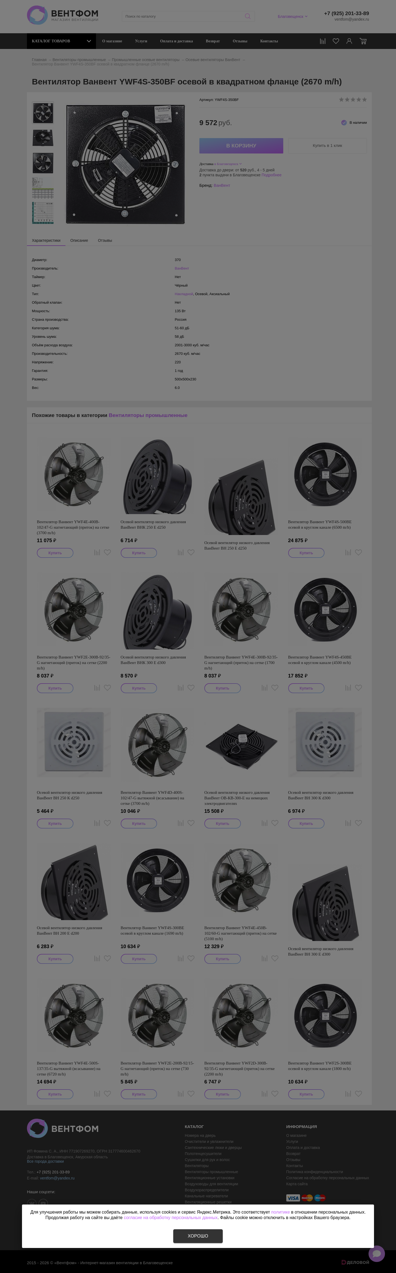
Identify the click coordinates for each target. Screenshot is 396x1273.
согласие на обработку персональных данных (171, 1217)
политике (280, 1212)
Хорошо (198, 1236)
